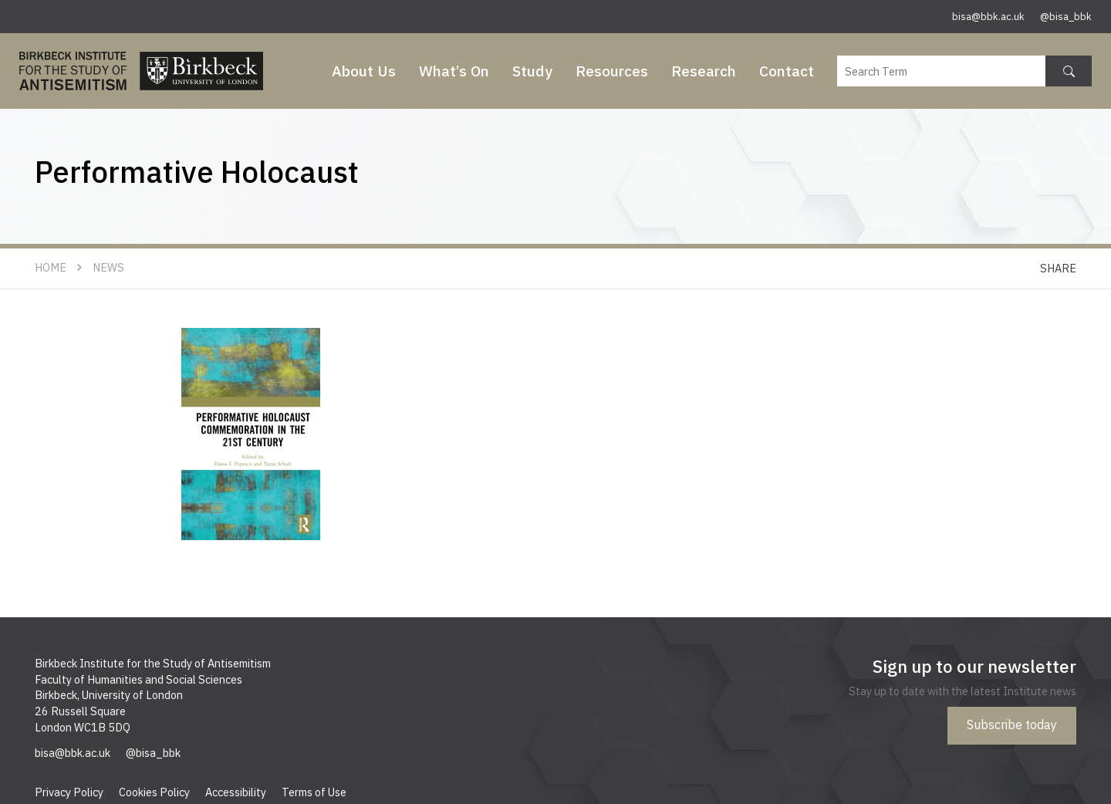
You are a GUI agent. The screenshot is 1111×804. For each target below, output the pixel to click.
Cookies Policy (154, 792)
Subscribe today (1012, 724)
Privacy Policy (69, 792)
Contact (786, 70)
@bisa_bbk (1066, 16)
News (108, 267)
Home (50, 267)
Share (1058, 268)
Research (703, 70)
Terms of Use (314, 792)
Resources (612, 70)
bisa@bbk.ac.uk (988, 16)
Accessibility (235, 792)
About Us (364, 70)
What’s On (454, 70)
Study (532, 70)
